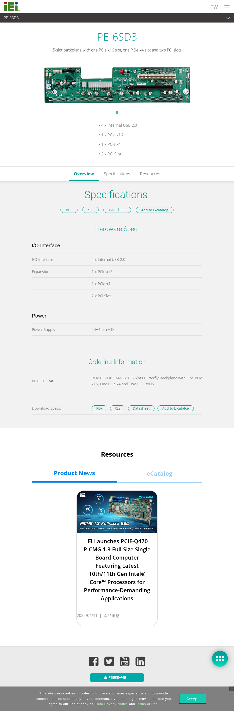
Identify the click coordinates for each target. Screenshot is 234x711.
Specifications (117, 173)
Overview (84, 173)
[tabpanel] (117, 84)
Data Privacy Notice (111, 704)
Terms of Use (146, 704)
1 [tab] (117, 112)
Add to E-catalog (154, 210)
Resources (150, 173)
